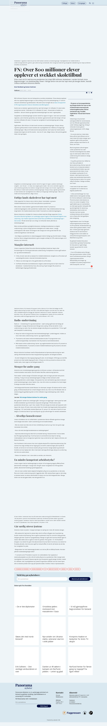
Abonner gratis (73, 699)
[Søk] (90, 3)
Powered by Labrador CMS (53, 723)
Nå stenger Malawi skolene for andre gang (33, 397)
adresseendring (73, 700)
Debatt (73, 3)
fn (52, 569)
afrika (83, 569)
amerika (74, 569)
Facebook (72, 704)
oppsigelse (84, 700)
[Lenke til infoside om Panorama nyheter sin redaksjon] (59, 702)
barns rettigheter (63, 569)
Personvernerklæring (75, 707)
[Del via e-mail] (91, 93)
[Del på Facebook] (87, 93)
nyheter (18, 572)
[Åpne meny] (93, 3)
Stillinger (64, 3)
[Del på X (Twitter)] (89, 93)
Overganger (81, 3)
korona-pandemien (42, 569)
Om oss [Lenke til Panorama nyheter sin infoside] (58, 699)
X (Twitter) (72, 705)
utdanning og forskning (24, 569)
